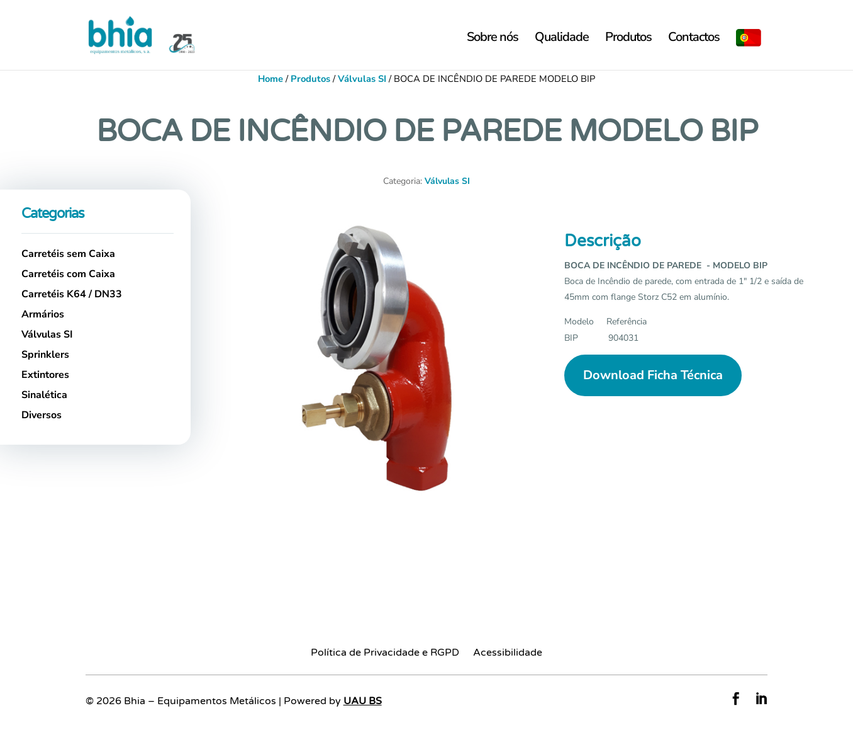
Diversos (41, 415)
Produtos (628, 39)
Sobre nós (492, 39)
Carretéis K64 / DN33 (71, 294)
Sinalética (44, 395)
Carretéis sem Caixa (68, 254)
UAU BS (362, 701)
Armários (42, 314)
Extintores (45, 375)
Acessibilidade (507, 653)
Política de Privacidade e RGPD (385, 653)
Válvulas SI (362, 78)
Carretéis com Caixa (68, 274)
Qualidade (562, 39)
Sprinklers (45, 355)
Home (270, 78)
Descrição (602, 241)
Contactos (694, 39)
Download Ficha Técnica (653, 375)
